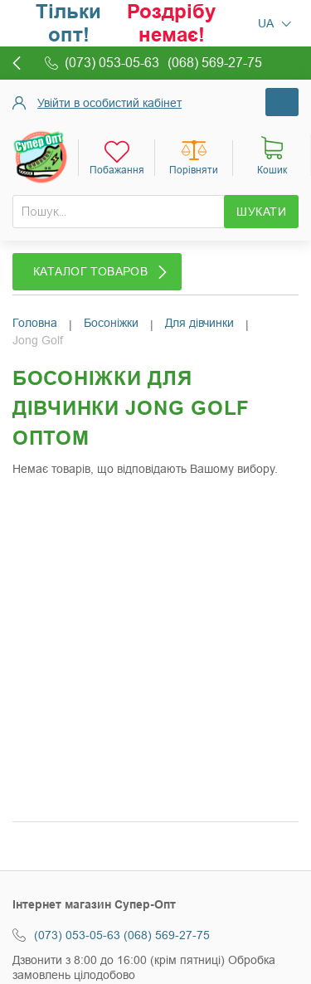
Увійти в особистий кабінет (109, 103)
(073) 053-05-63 (77, 935)
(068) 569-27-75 (167, 935)
